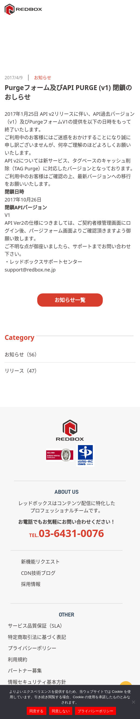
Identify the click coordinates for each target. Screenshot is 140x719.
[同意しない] (133, 702)
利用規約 (17, 659)
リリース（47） (22, 370)
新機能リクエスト (40, 561)
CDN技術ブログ (38, 573)
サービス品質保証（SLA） (36, 625)
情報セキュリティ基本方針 (37, 682)
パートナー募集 (25, 670)
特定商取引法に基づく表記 (37, 637)
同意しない (61, 711)
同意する (36, 711)
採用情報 (30, 584)
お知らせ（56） (22, 354)
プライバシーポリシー (32, 648)
